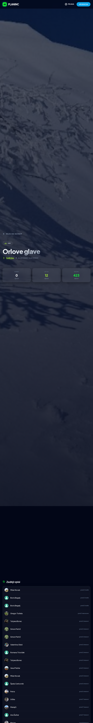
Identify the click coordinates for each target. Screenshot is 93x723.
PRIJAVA (69, 4)
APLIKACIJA (83, 4)
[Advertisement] (46, 522)
